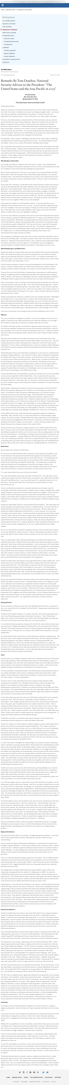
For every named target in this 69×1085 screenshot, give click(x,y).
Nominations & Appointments (11, 59)
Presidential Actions (8, 35)
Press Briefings (7, 26)
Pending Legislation (10, 50)
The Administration (36, 1077)
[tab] (2, 5)
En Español (16, 1081)
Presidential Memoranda (11, 41)
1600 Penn (58, 1077)
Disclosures (6, 62)
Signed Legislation (9, 53)
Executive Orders (9, 38)
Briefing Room (10, 9)
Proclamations (8, 44)
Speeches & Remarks (9, 23)
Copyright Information (34, 1081)
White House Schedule (9, 32)
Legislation (6, 47)
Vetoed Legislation (9, 56)
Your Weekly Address (9, 20)
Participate (48, 1077)
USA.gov (53, 1081)
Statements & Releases (24, 9)
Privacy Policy (45, 1081)
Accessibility (24, 1081)
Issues (26, 1077)
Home (2, 9)
